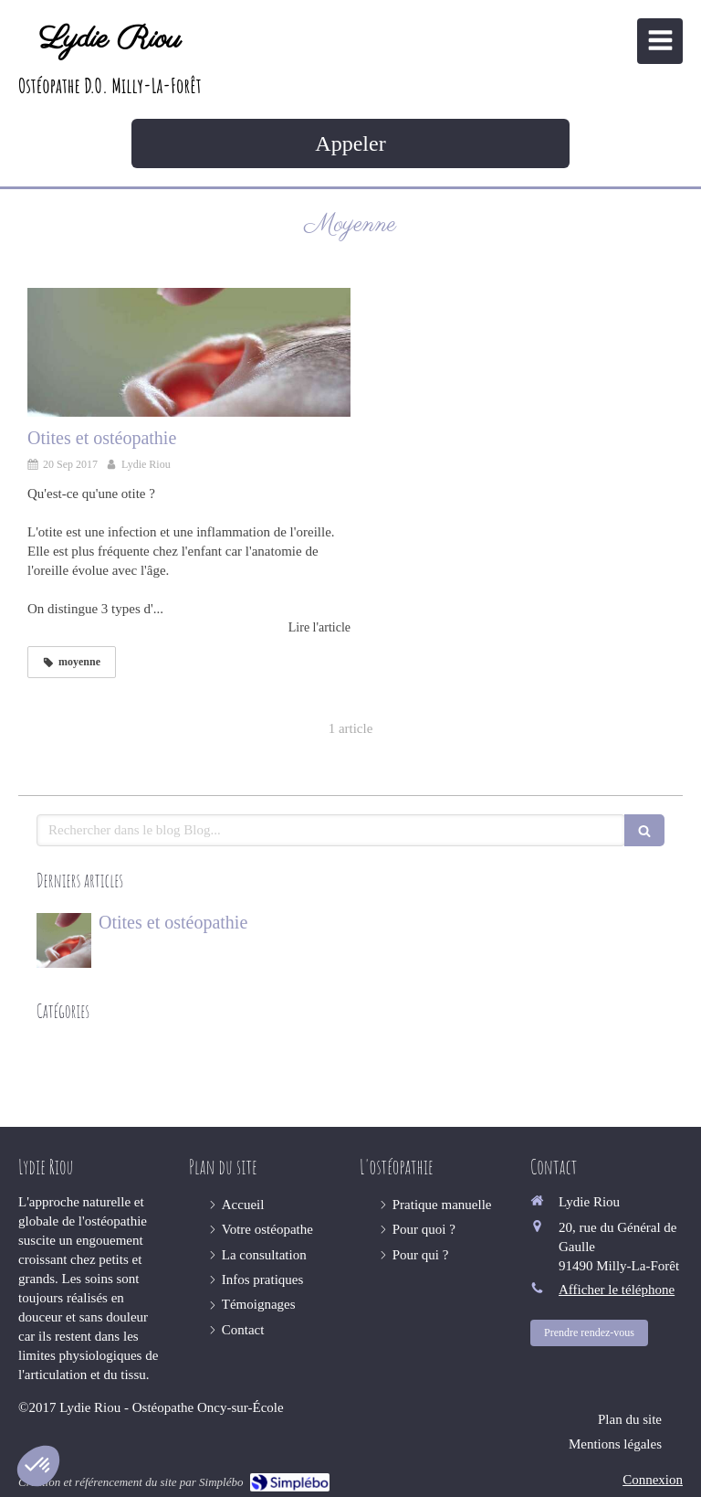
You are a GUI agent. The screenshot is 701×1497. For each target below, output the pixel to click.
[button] (38, 1466)
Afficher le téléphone (617, 1289)
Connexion (653, 1479)
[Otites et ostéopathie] (188, 353)
